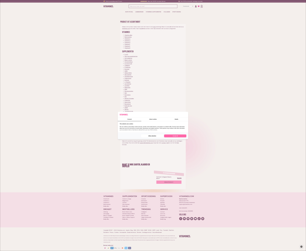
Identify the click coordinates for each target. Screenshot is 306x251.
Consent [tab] (129, 119)
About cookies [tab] (153, 119)
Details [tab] (176, 119)
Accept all (175, 136)
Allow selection (152, 136)
